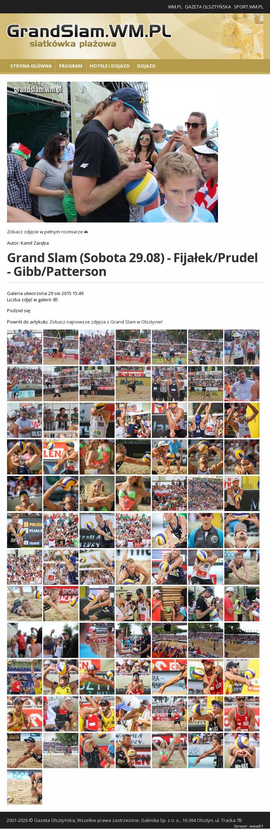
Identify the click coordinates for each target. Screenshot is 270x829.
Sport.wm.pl (248, 7)
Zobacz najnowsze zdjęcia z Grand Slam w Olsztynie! (106, 322)
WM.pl (175, 7)
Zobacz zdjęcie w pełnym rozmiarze (47, 231)
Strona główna (31, 66)
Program (70, 66)
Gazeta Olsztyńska (208, 7)
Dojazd (146, 66)
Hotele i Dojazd (110, 66)
